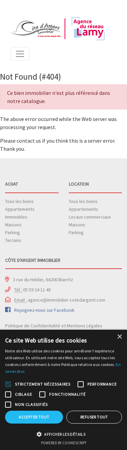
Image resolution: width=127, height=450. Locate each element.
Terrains (13, 240)
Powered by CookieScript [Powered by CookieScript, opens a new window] (63, 443)
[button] (63, 434)
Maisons (13, 225)
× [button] (119, 337)
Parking (12, 232)
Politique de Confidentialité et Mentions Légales (53, 326)
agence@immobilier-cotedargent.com (59, 300)
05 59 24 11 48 (32, 290)
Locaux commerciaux (90, 217)
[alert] (63, 390)
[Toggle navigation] (19, 54)
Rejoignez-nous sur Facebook (44, 310)
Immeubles (16, 217)
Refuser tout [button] (94, 417)
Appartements (20, 209)
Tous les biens (19, 201)
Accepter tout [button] (34, 417)
